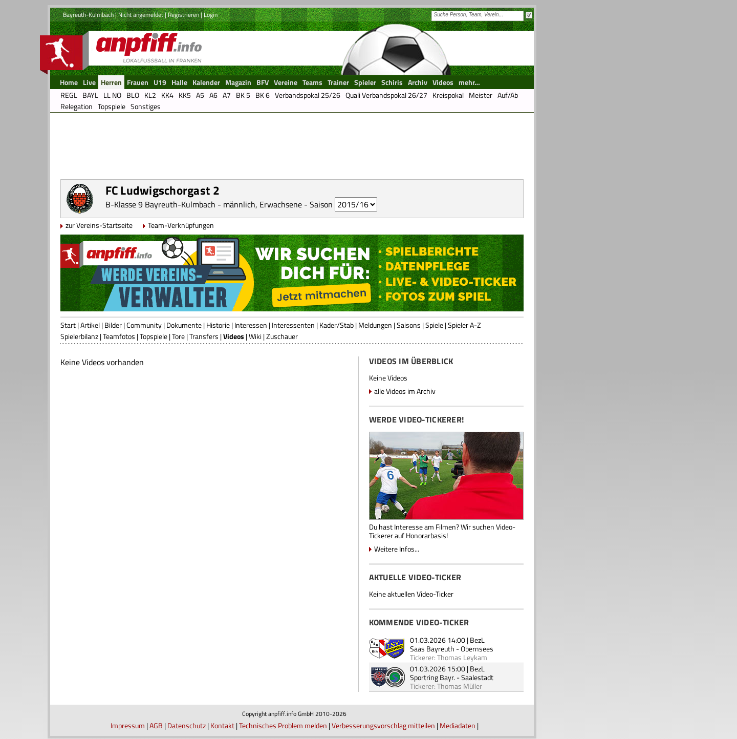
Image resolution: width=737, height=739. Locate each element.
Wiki (255, 336)
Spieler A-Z (464, 325)
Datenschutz (186, 725)
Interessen (250, 325)
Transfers (204, 336)
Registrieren (183, 14)
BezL (477, 640)
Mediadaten (457, 725)
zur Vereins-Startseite (99, 225)
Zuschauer (282, 336)
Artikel (90, 325)
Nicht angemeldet (140, 14)
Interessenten (293, 325)
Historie (218, 325)
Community (144, 325)
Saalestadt (477, 677)
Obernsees (477, 648)
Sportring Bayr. (432, 677)
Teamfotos (119, 336)
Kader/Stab (336, 325)
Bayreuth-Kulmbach (88, 14)
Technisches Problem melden (283, 725)
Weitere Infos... (396, 548)
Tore (178, 336)
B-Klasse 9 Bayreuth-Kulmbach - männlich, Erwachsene (203, 204)
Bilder (113, 325)
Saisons (409, 325)
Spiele (434, 325)
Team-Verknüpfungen (181, 225)
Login (211, 14)
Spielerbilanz (79, 336)
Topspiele (153, 336)
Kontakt (222, 725)
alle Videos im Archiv (405, 391)
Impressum (128, 725)
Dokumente (184, 325)
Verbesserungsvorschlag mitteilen (383, 725)
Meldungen (375, 325)
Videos (233, 336)
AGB (156, 725)
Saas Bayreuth (432, 648)
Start (68, 325)
